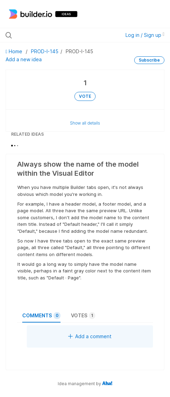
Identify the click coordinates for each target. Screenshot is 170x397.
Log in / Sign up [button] (145, 35)
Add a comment (90, 336)
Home (15, 51)
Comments (41, 315)
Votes (83, 315)
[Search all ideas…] (51, 35)
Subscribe (149, 60)
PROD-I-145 (44, 51)
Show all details (85, 123)
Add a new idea (24, 59)
